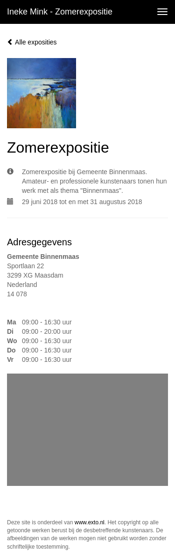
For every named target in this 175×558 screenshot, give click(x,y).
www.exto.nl (90, 522)
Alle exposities (32, 42)
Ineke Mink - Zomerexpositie (59, 11)
